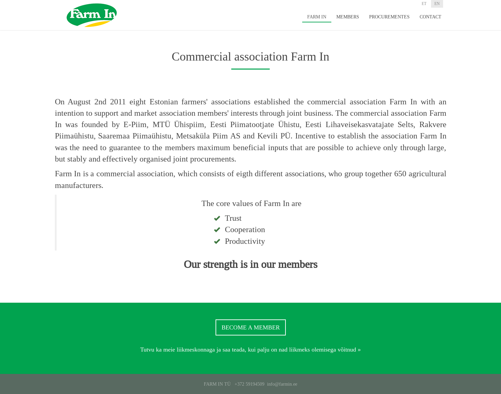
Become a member (251, 327)
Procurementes (389, 16)
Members (347, 16)
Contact (430, 16)
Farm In (316, 16)
